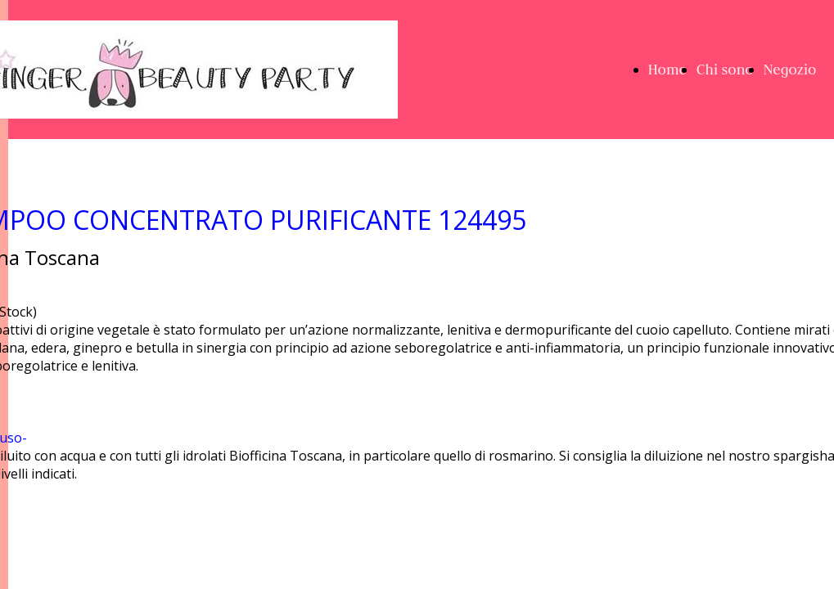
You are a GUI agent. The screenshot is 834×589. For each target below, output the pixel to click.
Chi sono (725, 70)
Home (667, 70)
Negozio (790, 70)
